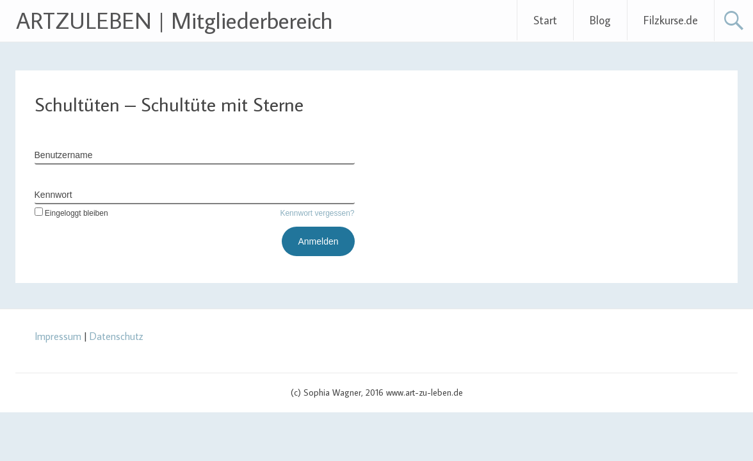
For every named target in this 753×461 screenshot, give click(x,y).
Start (545, 20)
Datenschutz (116, 336)
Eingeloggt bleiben (71, 213)
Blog (600, 20)
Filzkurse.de (671, 20)
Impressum (58, 336)
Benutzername (64, 155)
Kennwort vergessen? (317, 213)
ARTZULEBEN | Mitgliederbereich (174, 20)
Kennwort (53, 195)
